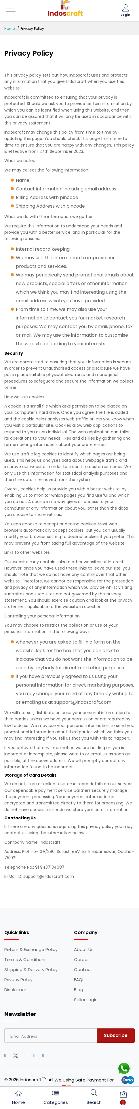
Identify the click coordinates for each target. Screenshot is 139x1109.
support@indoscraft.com (48, 876)
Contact (83, 969)
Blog (78, 990)
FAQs (79, 980)
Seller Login (86, 1000)
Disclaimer (15, 990)
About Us (84, 949)
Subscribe (115, 1035)
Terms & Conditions (25, 959)
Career (81, 959)
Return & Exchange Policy (31, 949)
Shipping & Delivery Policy (31, 969)
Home (9, 28)
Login (125, 14)
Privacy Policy (18, 980)
